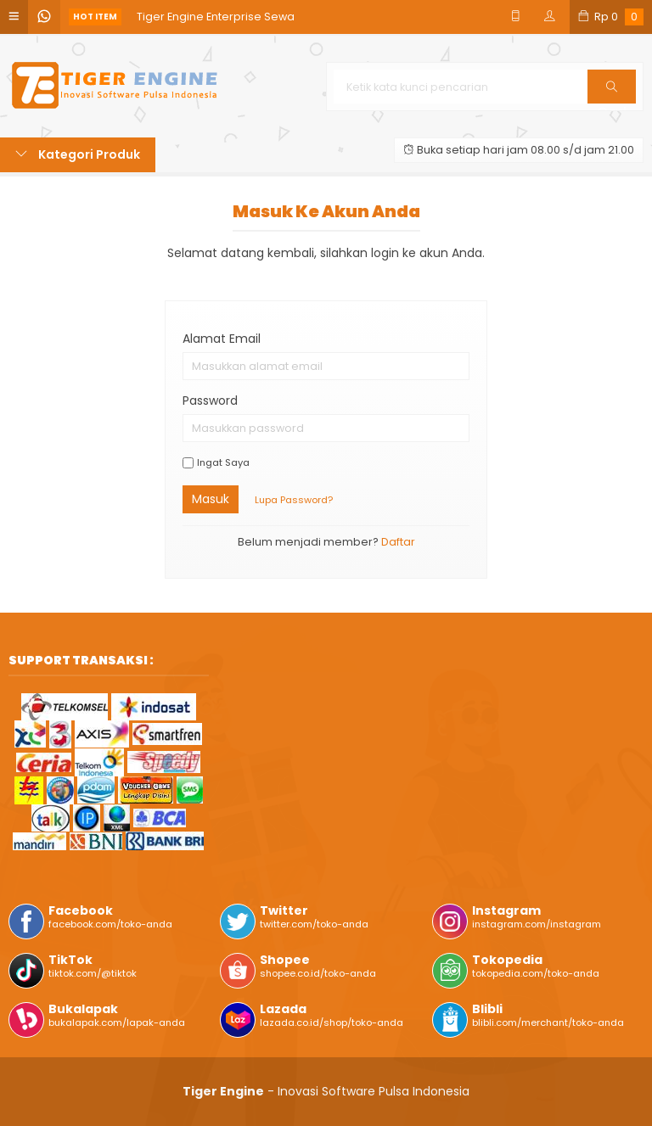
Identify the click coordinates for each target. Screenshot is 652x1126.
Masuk (210, 498)
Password (210, 400)
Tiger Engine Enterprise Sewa (216, 16)
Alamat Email (222, 338)
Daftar (398, 542)
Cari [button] (612, 92)
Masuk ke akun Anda (326, 211)
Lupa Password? (294, 500)
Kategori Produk (77, 154)
